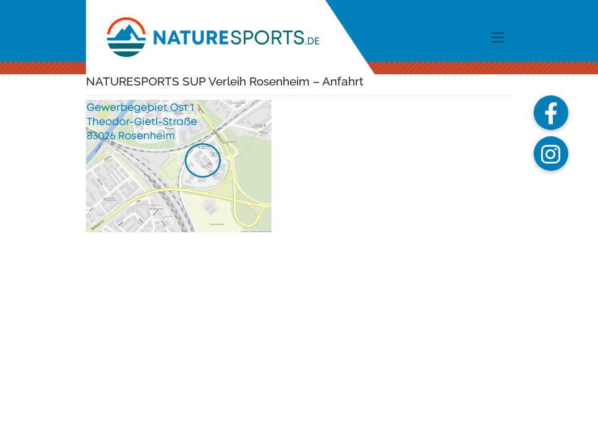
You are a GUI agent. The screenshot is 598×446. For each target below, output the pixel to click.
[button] (551, 112)
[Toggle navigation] (497, 37)
